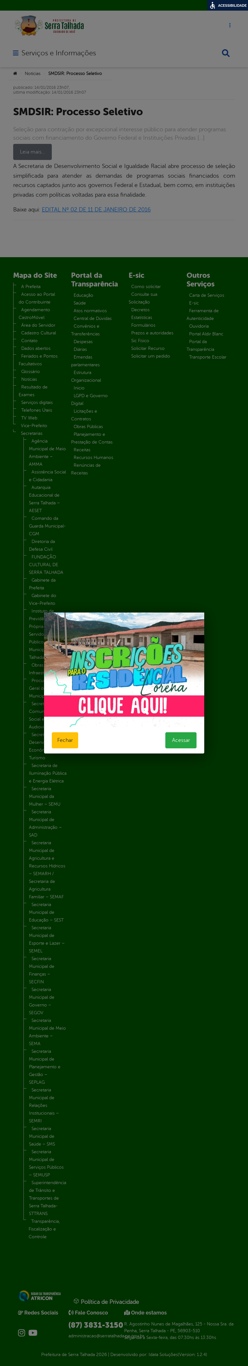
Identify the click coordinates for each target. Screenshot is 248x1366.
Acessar (181, 740)
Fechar (65, 740)
